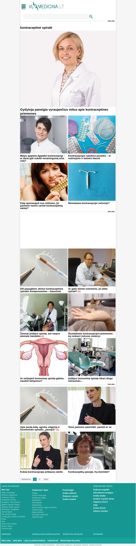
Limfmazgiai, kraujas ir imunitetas (13, 517)
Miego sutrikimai (38, 512)
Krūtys (4, 519)
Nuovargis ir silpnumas (40, 515)
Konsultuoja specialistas (46, 534)
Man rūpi (5, 490)
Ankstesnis (26, 479)
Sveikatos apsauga (73, 534)
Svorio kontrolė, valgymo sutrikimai (44, 507)
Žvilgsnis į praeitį (70, 496)
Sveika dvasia (99, 508)
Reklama (111, 21)
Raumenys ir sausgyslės (10, 509)
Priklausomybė (37, 510)
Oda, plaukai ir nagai (9, 514)
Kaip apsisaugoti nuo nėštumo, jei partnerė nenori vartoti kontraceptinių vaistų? (41, 206)
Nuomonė (98, 534)
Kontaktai (53, 541)
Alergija (34, 493)
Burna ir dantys (7, 526)
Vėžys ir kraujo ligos (39, 495)
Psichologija (68, 490)
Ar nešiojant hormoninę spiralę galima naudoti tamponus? (42, 379)
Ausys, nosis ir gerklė (9, 524)
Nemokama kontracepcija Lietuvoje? (89, 203)
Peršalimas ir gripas (39, 498)
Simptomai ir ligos (40, 490)
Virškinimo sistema (8, 497)
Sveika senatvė (69, 499)
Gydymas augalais (101, 490)
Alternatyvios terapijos (103, 493)
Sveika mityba (99, 496)
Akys (3, 521)
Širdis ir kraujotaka (8, 493)
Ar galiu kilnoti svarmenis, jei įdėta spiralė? (87, 290)
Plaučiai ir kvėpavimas (9, 495)
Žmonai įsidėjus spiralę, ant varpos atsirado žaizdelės (40, 334)
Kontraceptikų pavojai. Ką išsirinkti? (88, 472)
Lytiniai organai (7, 512)
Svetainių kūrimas (95, 545)
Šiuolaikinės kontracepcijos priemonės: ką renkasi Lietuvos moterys (90, 334)
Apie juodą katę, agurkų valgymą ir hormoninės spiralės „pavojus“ (40, 428)
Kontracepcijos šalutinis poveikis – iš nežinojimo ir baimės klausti (89, 157)
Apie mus (17, 541)
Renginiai (6, 534)
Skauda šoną (36, 505)
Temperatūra (36, 500)
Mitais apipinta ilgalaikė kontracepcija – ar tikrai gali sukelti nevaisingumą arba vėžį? (42, 158)
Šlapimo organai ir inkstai (10, 505)
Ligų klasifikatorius (35, 541)
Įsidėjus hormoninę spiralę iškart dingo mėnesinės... (90, 379)
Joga (95, 505)
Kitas (46, 479)
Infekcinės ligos (37, 517)
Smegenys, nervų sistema (11, 502)
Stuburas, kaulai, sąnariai (11, 507)
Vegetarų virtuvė (100, 502)
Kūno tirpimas (37, 503)
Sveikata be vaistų (103, 486)
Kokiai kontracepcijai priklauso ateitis (41, 472)
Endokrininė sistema (9, 500)
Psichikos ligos (7, 529)
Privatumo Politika (70, 541)
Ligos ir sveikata (10, 486)
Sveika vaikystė (69, 493)
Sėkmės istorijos (100, 511)
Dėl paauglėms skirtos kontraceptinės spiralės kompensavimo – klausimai (41, 290)
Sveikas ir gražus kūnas (103, 499)
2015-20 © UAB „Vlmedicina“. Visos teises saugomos (53, 545)
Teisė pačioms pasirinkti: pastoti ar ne (89, 427)
